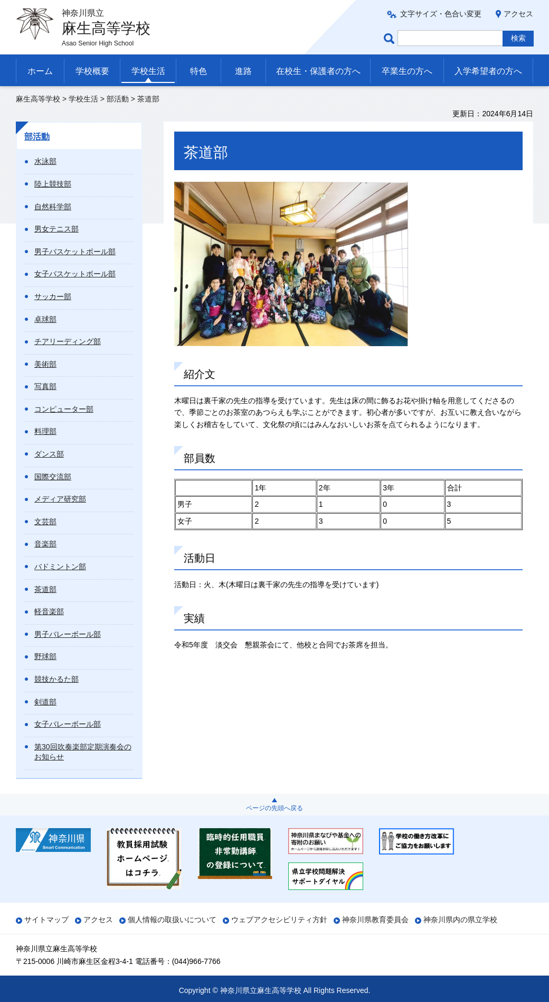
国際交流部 (52, 476)
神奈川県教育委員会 (375, 919)
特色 (198, 71)
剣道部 (45, 702)
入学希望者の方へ (488, 71)
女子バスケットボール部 (75, 274)
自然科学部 (52, 206)
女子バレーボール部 (67, 724)
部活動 (118, 99)
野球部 (45, 656)
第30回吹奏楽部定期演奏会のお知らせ (82, 752)
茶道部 (45, 589)
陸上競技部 (52, 184)
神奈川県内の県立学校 (460, 919)
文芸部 (45, 521)
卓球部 (45, 319)
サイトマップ (46, 919)
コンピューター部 (63, 409)
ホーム (40, 71)
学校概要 (92, 71)
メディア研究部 (60, 499)
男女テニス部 (56, 229)
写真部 (45, 386)
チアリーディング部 (67, 341)
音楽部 (45, 544)
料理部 (45, 431)
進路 (243, 71)
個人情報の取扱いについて (172, 919)
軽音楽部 (49, 611)
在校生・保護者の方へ (318, 71)
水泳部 (45, 161)
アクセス (518, 14)
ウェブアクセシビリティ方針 (279, 919)
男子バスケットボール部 (75, 251)
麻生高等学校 (38, 99)
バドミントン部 (60, 566)
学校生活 (148, 71)
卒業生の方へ (407, 71)
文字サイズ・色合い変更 (440, 14)
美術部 (45, 364)
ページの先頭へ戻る (274, 808)
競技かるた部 (56, 679)
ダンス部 (49, 454)
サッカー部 (52, 296)
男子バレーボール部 (67, 634)
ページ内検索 (390, 38)
